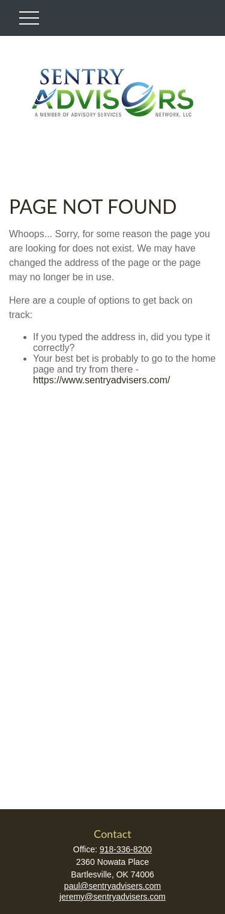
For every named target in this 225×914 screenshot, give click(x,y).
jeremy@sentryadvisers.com (112, 896)
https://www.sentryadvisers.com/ (101, 380)
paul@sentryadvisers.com (112, 886)
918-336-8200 (126, 849)
